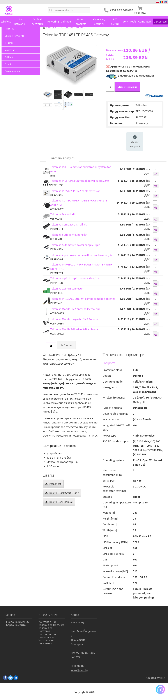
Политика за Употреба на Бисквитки (47, 640)
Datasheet (53, 483)
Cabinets (66, 21)
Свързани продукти (62, 158)
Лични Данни (47, 633)
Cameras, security (99, 21)
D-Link (8, 64)
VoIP (125, 21)
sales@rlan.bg (79, 670)
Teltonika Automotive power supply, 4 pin (75, 245)
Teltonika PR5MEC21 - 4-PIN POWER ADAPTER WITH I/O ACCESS (81, 267)
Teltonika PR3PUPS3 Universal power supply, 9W (79, 180)
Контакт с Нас (47, 621)
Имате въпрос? (134, 141)
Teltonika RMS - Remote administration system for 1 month (81, 169)
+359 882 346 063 (121, 10)
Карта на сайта (16, 624)
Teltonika (141, 105)
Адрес (75, 615)
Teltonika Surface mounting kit (68, 234)
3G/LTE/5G (66, 27)
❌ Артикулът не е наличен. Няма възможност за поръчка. (128, 69)
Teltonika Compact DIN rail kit (68, 224)
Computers (145, 21)
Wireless (6, 21)
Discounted (160, 21)
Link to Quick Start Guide (62, 493)
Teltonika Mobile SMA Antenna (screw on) (75, 309)
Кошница (140, 12)
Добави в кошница (127, 86)
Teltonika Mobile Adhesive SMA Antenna (74, 329)
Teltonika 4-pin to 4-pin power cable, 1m (74, 278)
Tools (133, 21)
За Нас (10, 615)
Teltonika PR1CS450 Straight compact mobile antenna (82, 298)
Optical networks (37, 21)
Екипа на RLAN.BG (17, 621)
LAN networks (19, 21)
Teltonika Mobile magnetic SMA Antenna (74, 319)
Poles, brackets (81, 21)
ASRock (9, 57)
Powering (53, 21)
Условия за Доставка (46, 629)
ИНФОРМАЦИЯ (48, 615)
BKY (162, 678)
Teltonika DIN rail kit (62, 214)
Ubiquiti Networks (14, 35)
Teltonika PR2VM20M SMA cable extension (75, 191)
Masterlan (10, 50)
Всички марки (13, 71)
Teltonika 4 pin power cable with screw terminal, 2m (81, 255)
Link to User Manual (59, 502)
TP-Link (8, 42)
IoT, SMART (115, 21)
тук (73, 363)
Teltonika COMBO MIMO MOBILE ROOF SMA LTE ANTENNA (78, 203)
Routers (80, 27)
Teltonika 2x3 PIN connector (67, 288)
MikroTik (9, 28)
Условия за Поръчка (51, 624)
